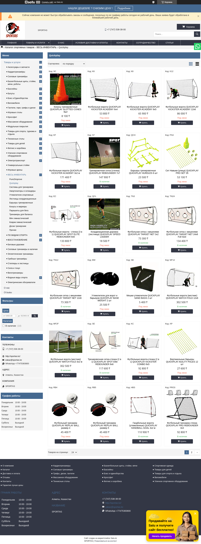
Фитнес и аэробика (17, 148)
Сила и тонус (14, 268)
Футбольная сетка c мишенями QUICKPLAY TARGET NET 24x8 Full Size (182, 234)
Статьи (169, 43)
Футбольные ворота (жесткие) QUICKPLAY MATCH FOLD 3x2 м (65, 360)
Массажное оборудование (20, 122)
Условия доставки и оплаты (91, 43)
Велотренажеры (15, 273)
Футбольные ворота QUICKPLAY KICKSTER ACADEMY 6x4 (104, 108)
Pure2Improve (15, 179)
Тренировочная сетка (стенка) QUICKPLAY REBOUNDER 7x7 (104, 171)
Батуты (11, 93)
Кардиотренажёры (16, 72)
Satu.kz (114, 538)
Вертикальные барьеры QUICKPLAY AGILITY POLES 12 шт (182, 361)
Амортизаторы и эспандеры (22, 191)
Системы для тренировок (21, 187)
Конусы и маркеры (18, 206)
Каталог (6, 469)
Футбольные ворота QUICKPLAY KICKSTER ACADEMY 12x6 (182, 108)
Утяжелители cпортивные (21, 195)
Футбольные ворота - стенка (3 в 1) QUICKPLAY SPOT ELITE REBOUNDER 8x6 (65, 234)
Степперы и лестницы (18, 263)
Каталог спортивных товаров (19, 47)
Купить (67, 125)
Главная (12, 43)
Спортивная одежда (164, 466)
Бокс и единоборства (114, 473)
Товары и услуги (35, 43)
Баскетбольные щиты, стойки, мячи (120, 466)
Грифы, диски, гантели (63, 473)
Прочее (12, 230)
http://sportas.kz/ (12, 356)
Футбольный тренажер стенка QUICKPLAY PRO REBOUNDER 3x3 (182, 425)
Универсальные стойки (18, 165)
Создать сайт (47, 2)
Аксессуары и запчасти (19, 67)
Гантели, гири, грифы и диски (21, 108)
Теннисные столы (16, 139)
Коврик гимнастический (20, 222)
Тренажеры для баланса (20, 214)
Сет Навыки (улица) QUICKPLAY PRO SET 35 (182, 171)
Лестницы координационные (22, 199)
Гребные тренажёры (17, 259)
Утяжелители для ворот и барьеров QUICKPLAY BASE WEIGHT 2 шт (104, 298)
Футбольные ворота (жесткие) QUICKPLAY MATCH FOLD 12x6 (182, 296)
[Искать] (197, 34)
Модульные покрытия (18, 126)
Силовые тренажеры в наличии (23, 249)
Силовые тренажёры (17, 76)
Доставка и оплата (11, 473)
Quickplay (13, 183)
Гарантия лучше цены (12, 485)
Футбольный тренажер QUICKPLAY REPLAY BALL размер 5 (104, 425)
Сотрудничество (145, 43)
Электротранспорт (16, 160)
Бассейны (12, 89)
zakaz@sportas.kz (13, 360)
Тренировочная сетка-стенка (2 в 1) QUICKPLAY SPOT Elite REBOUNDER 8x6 (104, 361)
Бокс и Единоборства (18, 98)
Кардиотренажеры (61, 466)
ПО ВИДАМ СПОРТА (17, 235)
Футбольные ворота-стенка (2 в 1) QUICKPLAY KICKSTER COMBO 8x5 (143, 361)
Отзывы (8, 292)
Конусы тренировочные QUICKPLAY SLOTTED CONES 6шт (65, 109)
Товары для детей (16, 143)
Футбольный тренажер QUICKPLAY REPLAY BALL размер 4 (65, 425)
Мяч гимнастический (19, 218)
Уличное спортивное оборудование (171, 481)
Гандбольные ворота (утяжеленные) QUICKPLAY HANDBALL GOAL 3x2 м (143, 425)
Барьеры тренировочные (21, 202)
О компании (8, 466)
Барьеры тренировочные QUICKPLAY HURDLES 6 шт (143, 171)
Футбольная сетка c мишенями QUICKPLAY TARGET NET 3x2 (143, 233)
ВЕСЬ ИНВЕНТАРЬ (46, 47)
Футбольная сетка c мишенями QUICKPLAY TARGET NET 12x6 (66, 296)
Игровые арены (15, 170)
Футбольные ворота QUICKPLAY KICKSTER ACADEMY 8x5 (143, 108)
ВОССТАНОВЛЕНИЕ (17, 240)
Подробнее (123, 8)
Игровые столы (15, 112)
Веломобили (14, 103)
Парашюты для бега (18, 210)
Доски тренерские (17, 226)
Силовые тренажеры (63, 469)
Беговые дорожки (16, 244)
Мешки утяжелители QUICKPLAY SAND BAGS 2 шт (143, 296)
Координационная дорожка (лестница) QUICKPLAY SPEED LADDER (104, 234)
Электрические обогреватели (21, 282)
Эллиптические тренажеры (20, 254)
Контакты (122, 43)
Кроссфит (12, 117)
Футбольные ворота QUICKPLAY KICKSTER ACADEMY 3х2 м (65, 171)
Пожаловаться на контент (105, 541)
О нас (61, 43)
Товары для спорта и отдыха (168, 473)
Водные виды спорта (17, 277)
